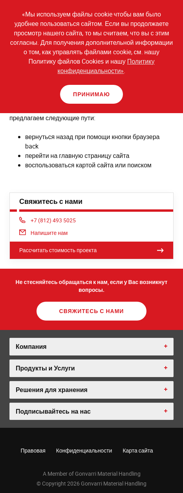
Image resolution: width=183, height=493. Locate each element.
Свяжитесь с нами (91, 311)
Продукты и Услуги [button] (45, 368)
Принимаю (91, 94)
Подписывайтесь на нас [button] (53, 411)
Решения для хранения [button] (52, 389)
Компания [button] (31, 346)
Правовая (32, 450)
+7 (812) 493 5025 (47, 220)
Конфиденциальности (84, 450)
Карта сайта (138, 450)
